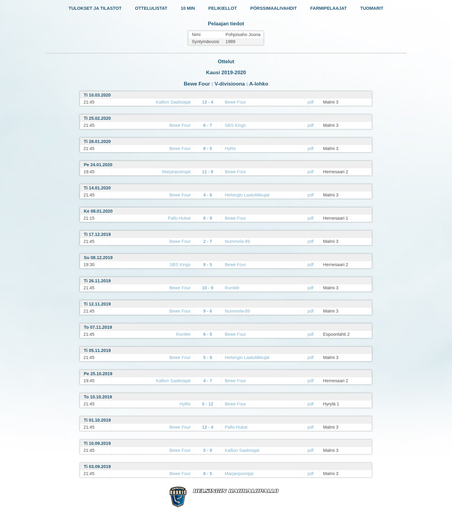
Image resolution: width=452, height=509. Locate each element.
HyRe (230, 148)
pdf (310, 102)
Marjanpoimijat (176, 171)
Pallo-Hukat (179, 218)
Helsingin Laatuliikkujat (247, 194)
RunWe (232, 287)
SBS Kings (235, 125)
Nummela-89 (237, 241)
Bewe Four (235, 102)
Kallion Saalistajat (173, 102)
